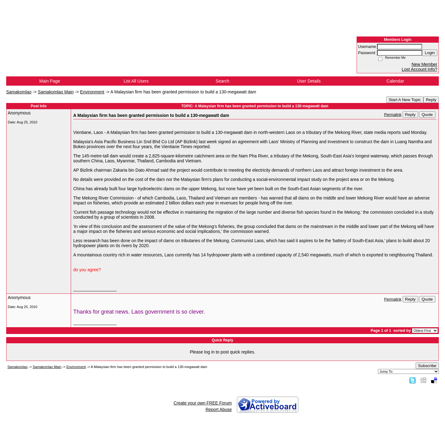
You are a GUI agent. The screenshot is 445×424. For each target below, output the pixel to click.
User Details (308, 81)
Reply (431, 99)
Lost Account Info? (419, 69)
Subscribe (427, 365)
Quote (427, 114)
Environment (92, 91)
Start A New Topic (405, 99)
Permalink (392, 115)
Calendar (395, 81)
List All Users (136, 81)
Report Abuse (219, 409)
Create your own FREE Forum (203, 402)
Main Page (49, 81)
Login (430, 52)
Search (222, 81)
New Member (424, 64)
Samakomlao (19, 91)
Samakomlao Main (56, 91)
